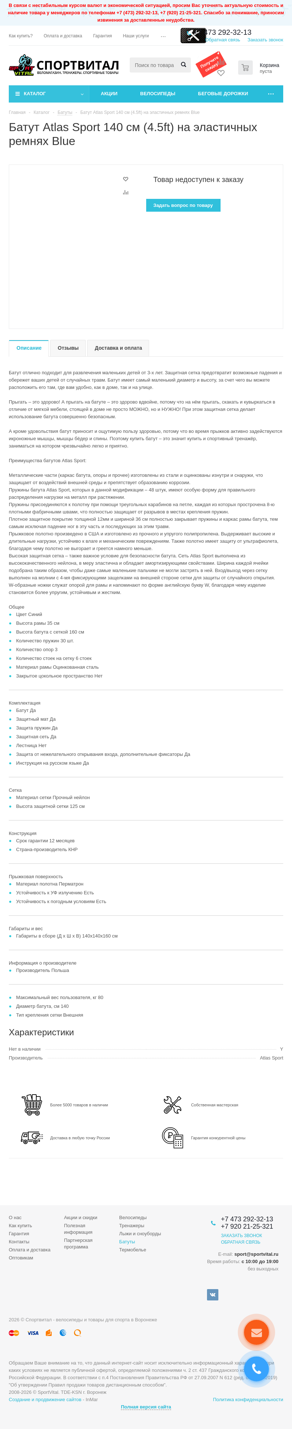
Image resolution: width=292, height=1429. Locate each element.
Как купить (20, 1225)
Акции (109, 93)
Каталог (35, 93)
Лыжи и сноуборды (140, 1233)
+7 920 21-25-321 (247, 1226)
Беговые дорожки (223, 93)
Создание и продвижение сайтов (45, 1399)
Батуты (127, 1241)
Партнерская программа (78, 1243)
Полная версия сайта (146, 1407)
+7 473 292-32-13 (222, 32)
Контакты (19, 1241)
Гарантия (19, 1233)
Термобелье (132, 1249)
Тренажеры (131, 1225)
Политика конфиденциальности (248, 1399)
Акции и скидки (80, 1217)
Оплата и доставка (30, 1249)
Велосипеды (157, 93)
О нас (15, 1217)
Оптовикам (21, 1258)
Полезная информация (78, 1229)
